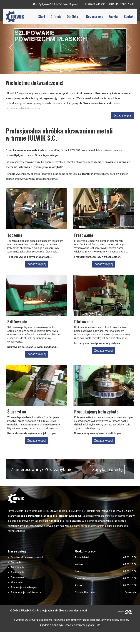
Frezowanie (17, 567)
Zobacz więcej (122, 115)
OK (98, 625)
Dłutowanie (17, 577)
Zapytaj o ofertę (107, 469)
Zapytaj (114, 16)
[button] (10, 47)
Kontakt (129, 16)
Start (41, 16)
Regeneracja (94, 16)
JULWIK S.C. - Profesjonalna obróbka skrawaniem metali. (54, 610)
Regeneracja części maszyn (26, 592)
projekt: (125, 612)
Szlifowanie (17, 572)
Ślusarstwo (17, 582)
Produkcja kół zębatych (24, 587)
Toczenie (16, 562)
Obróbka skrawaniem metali (27, 557)
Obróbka (74, 16)
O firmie (56, 16)
